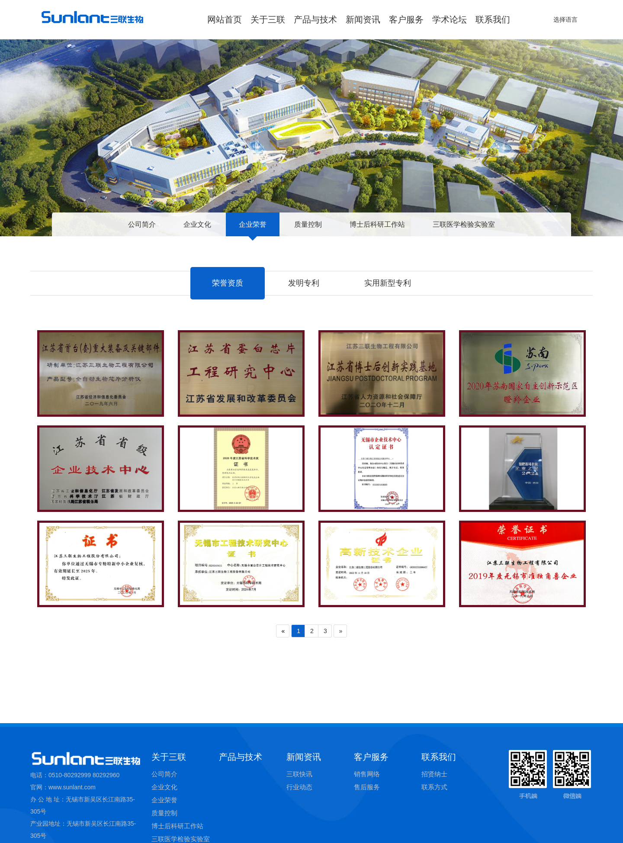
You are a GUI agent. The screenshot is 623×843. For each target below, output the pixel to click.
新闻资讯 (363, 19)
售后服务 (367, 826)
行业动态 (299, 826)
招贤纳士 (434, 813)
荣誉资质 (227, 283)
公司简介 (142, 224)
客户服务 (406, 19)
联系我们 (492, 19)
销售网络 (367, 813)
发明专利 (303, 283)
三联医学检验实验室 (464, 224)
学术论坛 (449, 19)
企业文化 (197, 224)
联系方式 (434, 826)
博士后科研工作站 (377, 224)
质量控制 (308, 224)
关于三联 (267, 19)
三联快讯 (299, 813)
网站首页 (224, 19)
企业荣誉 (253, 224)
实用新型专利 (387, 283)
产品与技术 (315, 19)
